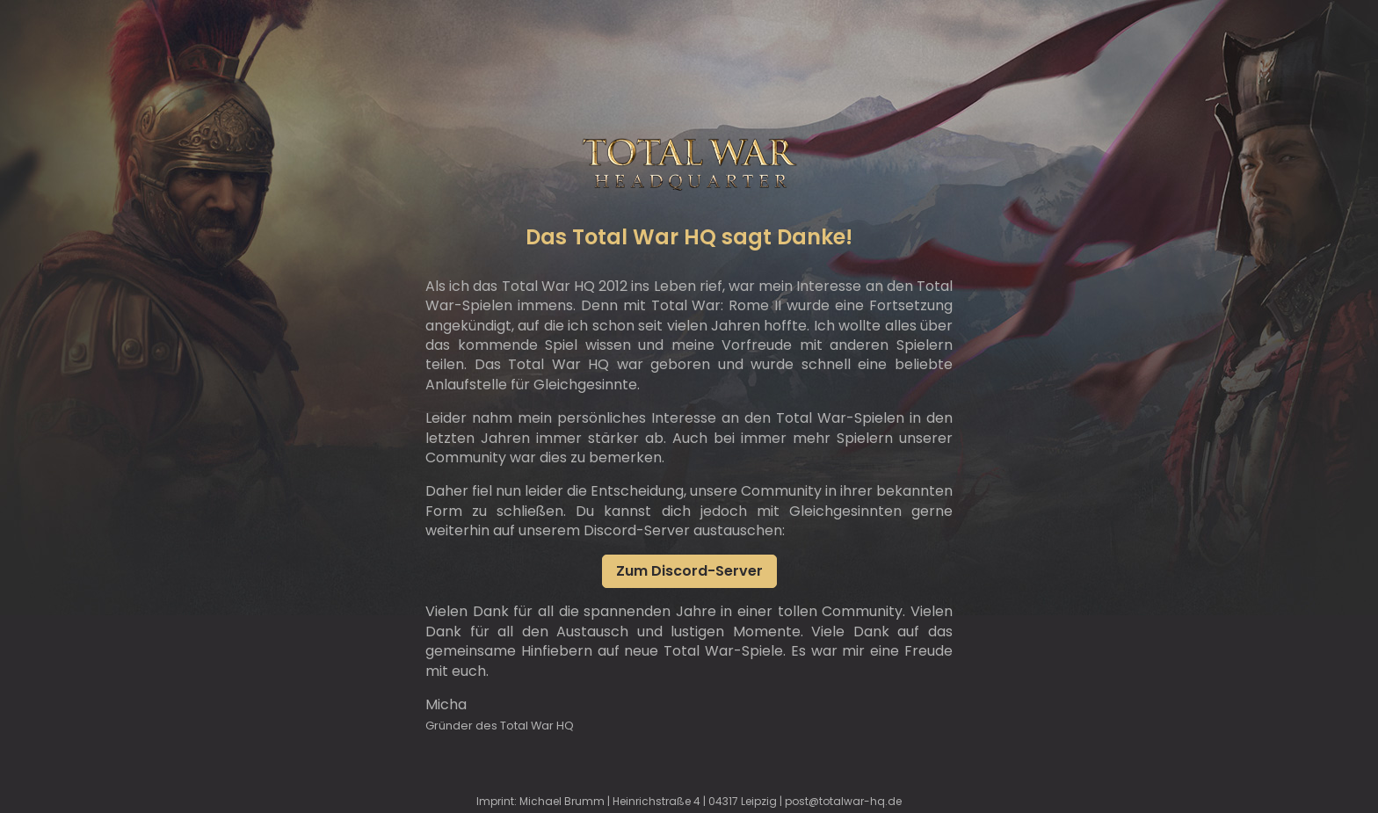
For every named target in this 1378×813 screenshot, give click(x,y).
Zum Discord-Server (689, 571)
